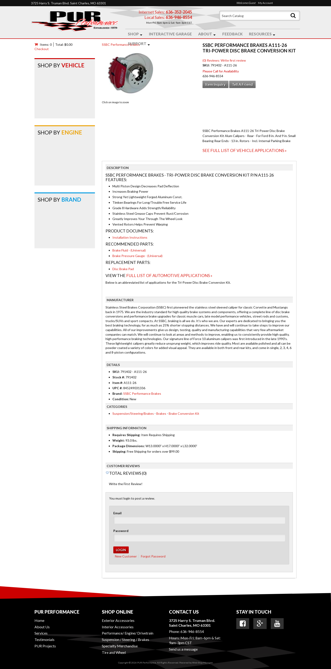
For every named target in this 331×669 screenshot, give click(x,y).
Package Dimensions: (128, 446)
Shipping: (119, 451)
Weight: (118, 440)
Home (39, 620)
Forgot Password (153, 556)
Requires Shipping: (126, 435)
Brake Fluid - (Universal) (129, 250)
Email (117, 513)
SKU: (207, 65)
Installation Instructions (129, 237)
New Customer (126, 556)
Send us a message (183, 649)
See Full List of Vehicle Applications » (245, 150)
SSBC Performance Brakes (121, 44)
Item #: (118, 383)
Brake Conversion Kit (184, 413)
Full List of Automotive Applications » (169, 275)
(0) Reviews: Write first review (224, 60)
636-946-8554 (192, 631)
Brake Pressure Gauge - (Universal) (137, 256)
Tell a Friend (242, 84)
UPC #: (117, 388)
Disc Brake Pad (123, 269)
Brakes (161, 413)
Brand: (117, 393)
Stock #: (119, 377)
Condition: (120, 399)
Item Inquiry (215, 84)
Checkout (41, 49)
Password (120, 531)
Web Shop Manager (202, 662)
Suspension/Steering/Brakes (133, 413)
